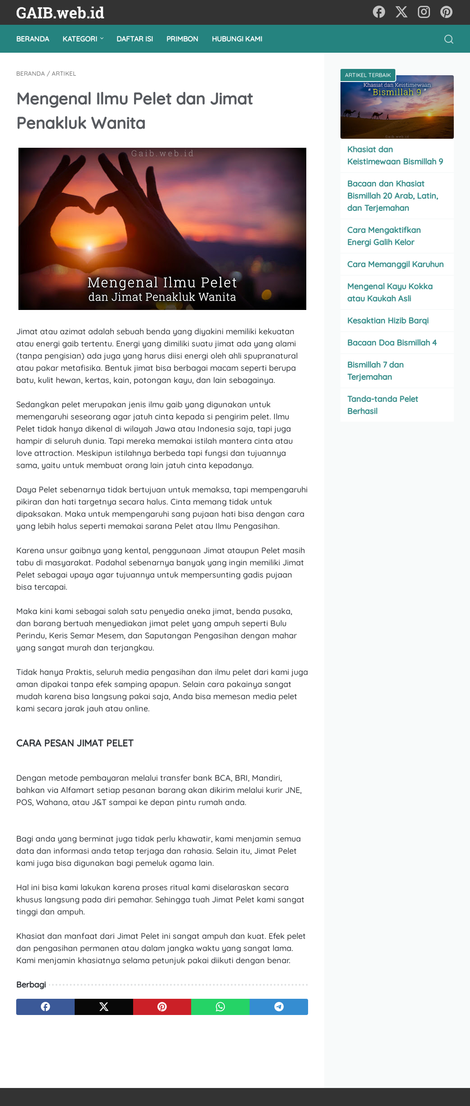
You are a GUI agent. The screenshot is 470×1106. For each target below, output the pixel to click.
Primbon (182, 38)
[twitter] (401, 12)
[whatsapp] (220, 1007)
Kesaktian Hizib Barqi (388, 320)
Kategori (80, 38)
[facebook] (379, 12)
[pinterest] (446, 12)
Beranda (32, 38)
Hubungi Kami (237, 38)
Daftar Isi (134, 38)
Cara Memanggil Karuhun (395, 264)
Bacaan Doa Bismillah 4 (392, 342)
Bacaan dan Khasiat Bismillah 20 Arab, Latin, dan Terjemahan (392, 195)
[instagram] (424, 12)
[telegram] (279, 1007)
